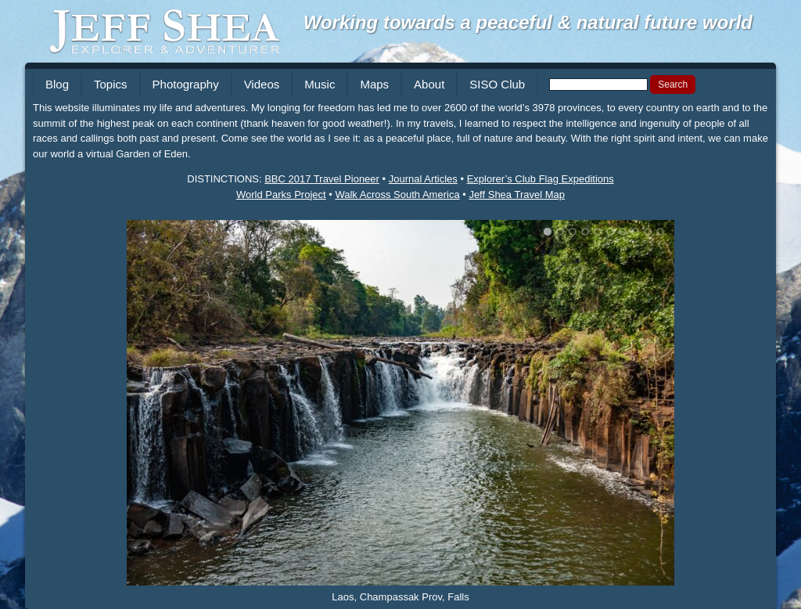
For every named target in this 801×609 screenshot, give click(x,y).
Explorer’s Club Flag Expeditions (540, 179)
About (429, 84)
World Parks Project (281, 194)
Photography (186, 84)
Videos (262, 84)
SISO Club (497, 84)
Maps (374, 84)
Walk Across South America (397, 194)
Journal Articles (423, 179)
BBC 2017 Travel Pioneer (321, 179)
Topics (111, 84)
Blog (57, 84)
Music (319, 84)
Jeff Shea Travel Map (517, 194)
